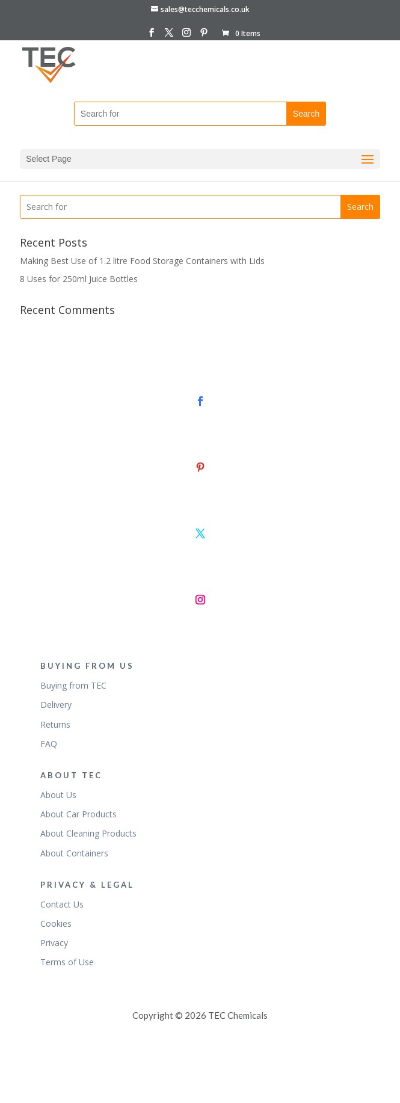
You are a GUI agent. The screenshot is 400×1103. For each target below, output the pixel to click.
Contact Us (62, 904)
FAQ (48, 743)
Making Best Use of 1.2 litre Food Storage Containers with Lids (142, 260)
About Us (58, 794)
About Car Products (78, 814)
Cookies (56, 923)
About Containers (74, 853)
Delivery (56, 704)
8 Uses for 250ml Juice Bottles (79, 278)
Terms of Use (67, 962)
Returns (55, 724)
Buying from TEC (73, 685)
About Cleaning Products (88, 833)
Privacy (54, 942)
